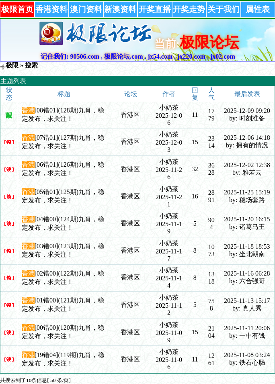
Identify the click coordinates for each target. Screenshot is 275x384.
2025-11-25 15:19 (247, 192)
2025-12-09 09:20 (247, 110)
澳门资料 (86, 9)
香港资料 (51, 9)
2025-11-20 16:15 (247, 219)
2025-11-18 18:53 (247, 246)
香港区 (130, 114)
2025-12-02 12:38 (247, 164)
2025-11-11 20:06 (247, 328)
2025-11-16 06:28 (247, 273)
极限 (12, 65)
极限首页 (17, 9)
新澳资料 (120, 9)
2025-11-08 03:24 (247, 354)
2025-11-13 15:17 (247, 300)
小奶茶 (169, 107)
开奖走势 (189, 9)
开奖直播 (155, 9)
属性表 (258, 9)
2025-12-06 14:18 (247, 137)
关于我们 (223, 9)
